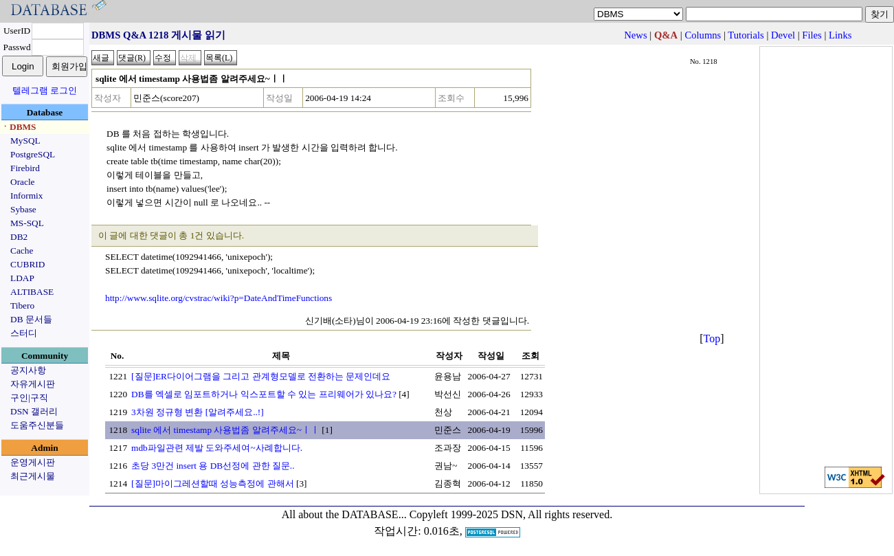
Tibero (22, 305)
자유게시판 (32, 384)
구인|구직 (29, 397)
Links (840, 35)
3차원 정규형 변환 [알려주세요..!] (197, 412)
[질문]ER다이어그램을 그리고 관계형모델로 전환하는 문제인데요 (260, 376)
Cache (21, 250)
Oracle (22, 182)
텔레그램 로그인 (44, 90)
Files (812, 35)
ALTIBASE (32, 292)
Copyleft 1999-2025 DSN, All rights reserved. (511, 514)
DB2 (18, 237)
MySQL (25, 140)
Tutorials (745, 35)
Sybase (23, 209)
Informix (26, 195)
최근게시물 (32, 476)
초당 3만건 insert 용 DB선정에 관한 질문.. (212, 465)
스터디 (23, 333)
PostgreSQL (32, 154)
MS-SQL (27, 223)
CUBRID (27, 264)
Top (712, 338)
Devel (783, 35)
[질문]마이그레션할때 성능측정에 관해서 (212, 483)
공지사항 (28, 370)
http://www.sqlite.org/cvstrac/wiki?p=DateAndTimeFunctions (218, 298)
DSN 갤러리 (34, 411)
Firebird (25, 168)
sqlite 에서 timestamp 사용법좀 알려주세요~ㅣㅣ (225, 430)
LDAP (22, 278)
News (635, 35)
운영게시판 (32, 462)
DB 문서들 (31, 319)
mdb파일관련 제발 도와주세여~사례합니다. (216, 448)
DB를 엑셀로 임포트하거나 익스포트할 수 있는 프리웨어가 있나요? (263, 394)
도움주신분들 (37, 425)
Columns (702, 35)
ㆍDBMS (18, 127)
